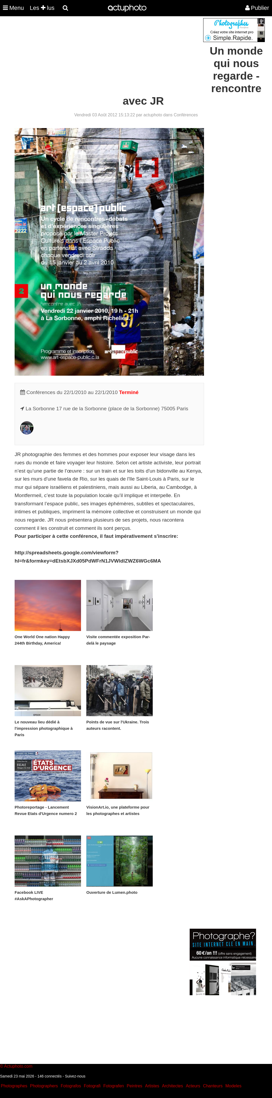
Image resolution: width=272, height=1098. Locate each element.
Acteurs (193, 1086)
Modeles (233, 1086)
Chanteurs (213, 1086)
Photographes (14, 1086)
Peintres (134, 1086)
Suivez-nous (75, 1076)
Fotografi (92, 1086)
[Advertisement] (104, 55)
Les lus (42, 8)
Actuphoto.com (18, 1066)
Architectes (172, 1086)
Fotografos (71, 1086)
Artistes (152, 1086)
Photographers (44, 1086)
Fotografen (113, 1086)
